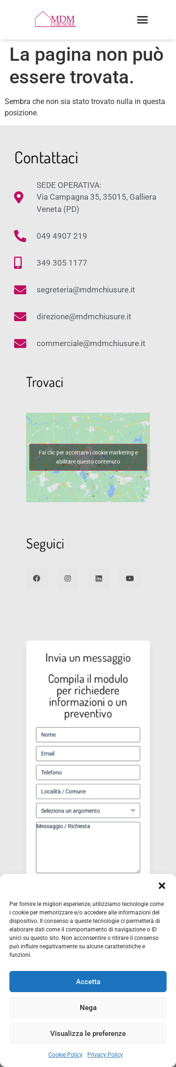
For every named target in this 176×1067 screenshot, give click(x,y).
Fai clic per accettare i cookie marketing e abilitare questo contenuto (88, 457)
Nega (88, 1007)
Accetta (88, 982)
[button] (162, 885)
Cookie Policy (65, 1054)
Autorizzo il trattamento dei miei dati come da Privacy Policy (90, 844)
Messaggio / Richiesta (88, 820)
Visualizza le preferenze (88, 1033)
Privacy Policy (105, 1054)
